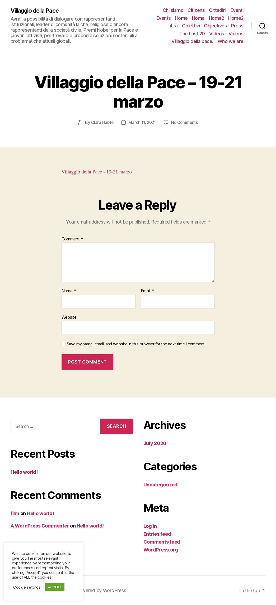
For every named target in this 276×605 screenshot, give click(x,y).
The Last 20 (192, 33)
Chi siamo (173, 10)
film (15, 513)
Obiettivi (191, 25)
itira (174, 25)
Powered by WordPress (105, 590)
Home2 (216, 18)
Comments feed (161, 541)
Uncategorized (160, 484)
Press (237, 25)
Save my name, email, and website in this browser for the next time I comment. (136, 343)
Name (69, 290)
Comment (72, 238)
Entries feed (157, 533)
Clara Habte (100, 122)
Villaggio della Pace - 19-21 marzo (100, 171)
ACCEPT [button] (54, 587)
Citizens (196, 10)
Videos (216, 33)
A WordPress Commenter (40, 525)
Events (163, 18)
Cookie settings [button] (27, 587)
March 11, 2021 (141, 122)
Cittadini (217, 10)
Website (69, 317)
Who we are (231, 41)
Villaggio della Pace (38, 10)
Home (181, 18)
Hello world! (24, 472)
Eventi (237, 10)
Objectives (215, 25)
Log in (150, 526)
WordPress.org (160, 549)
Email (147, 290)
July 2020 (155, 443)
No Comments (186, 122)
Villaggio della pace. (192, 41)
